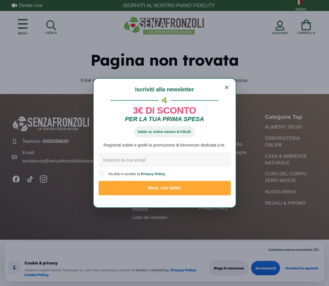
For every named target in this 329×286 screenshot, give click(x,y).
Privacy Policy (153, 174)
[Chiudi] (227, 87)
